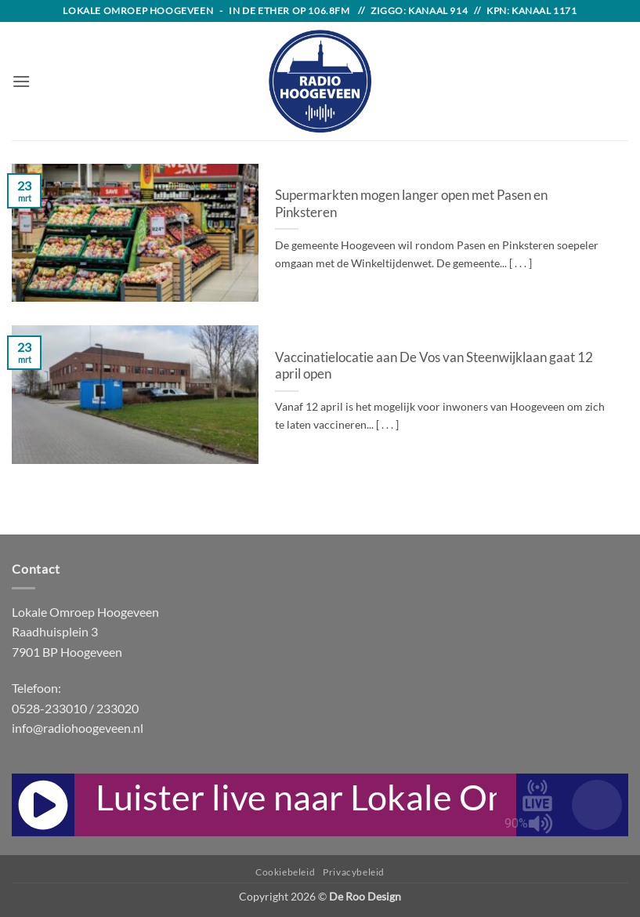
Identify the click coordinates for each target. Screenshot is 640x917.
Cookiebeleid (285, 872)
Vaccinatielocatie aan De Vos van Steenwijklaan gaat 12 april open (434, 366)
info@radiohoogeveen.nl (77, 727)
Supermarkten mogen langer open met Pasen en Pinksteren (411, 203)
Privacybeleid (354, 872)
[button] (21, 81)
